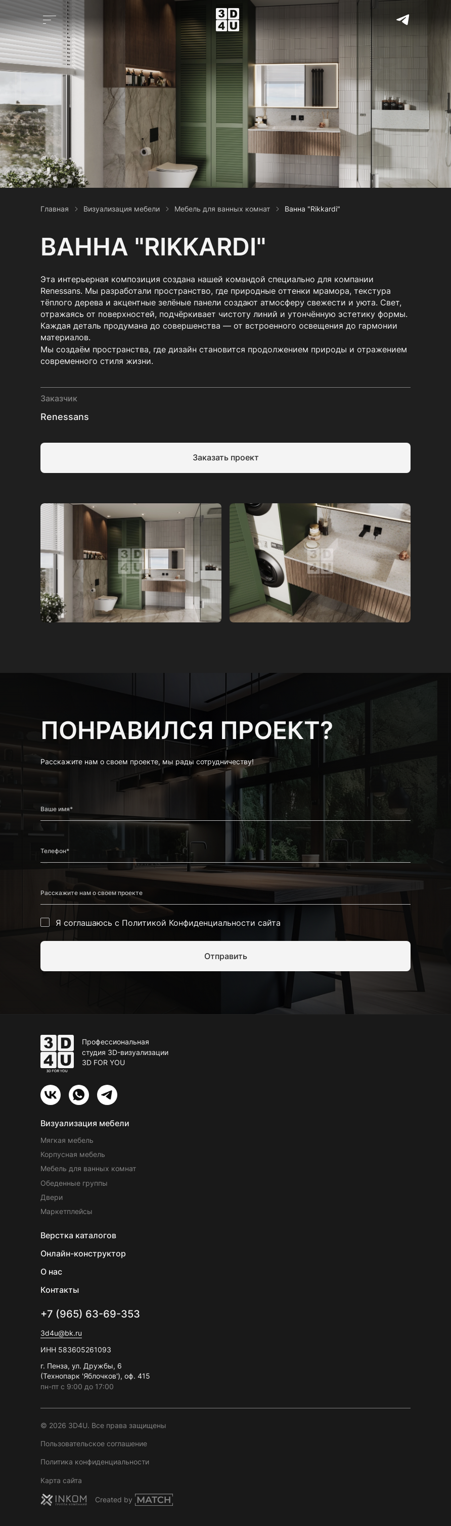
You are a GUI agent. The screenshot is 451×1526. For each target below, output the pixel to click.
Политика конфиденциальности (94, 1461)
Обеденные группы (74, 1183)
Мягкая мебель (67, 1140)
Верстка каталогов (78, 1235)
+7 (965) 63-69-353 (90, 1314)
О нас (51, 1272)
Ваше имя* (56, 809)
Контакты (59, 1290)
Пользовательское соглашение (93, 1443)
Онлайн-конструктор (83, 1253)
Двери (51, 1197)
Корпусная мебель (72, 1154)
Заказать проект (226, 457)
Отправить (225, 956)
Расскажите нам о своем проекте (91, 893)
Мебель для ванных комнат (88, 1168)
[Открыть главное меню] (49, 20)
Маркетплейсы (66, 1211)
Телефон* (54, 851)
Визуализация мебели (84, 1123)
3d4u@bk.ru (61, 1333)
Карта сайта (61, 1480)
